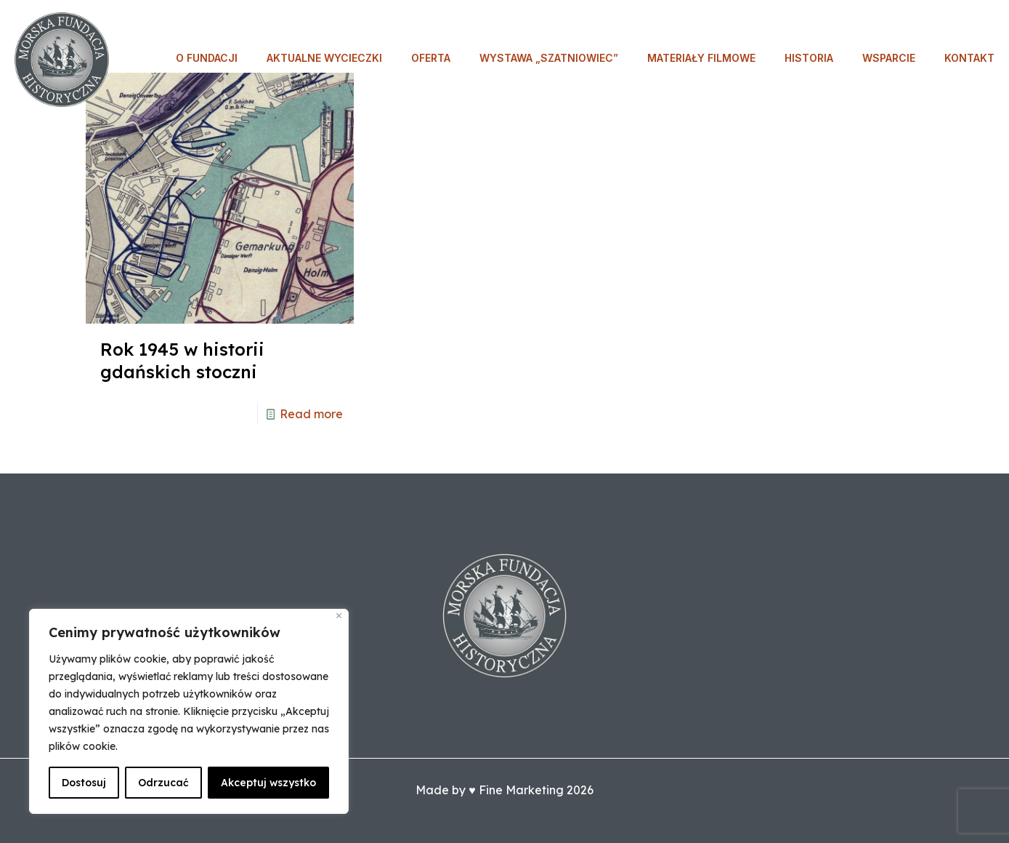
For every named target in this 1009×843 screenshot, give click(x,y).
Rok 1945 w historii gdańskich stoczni (182, 360)
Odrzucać (163, 782)
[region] (189, 711)
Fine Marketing (521, 790)
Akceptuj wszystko (268, 782)
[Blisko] (339, 615)
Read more (311, 414)
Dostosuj (84, 782)
